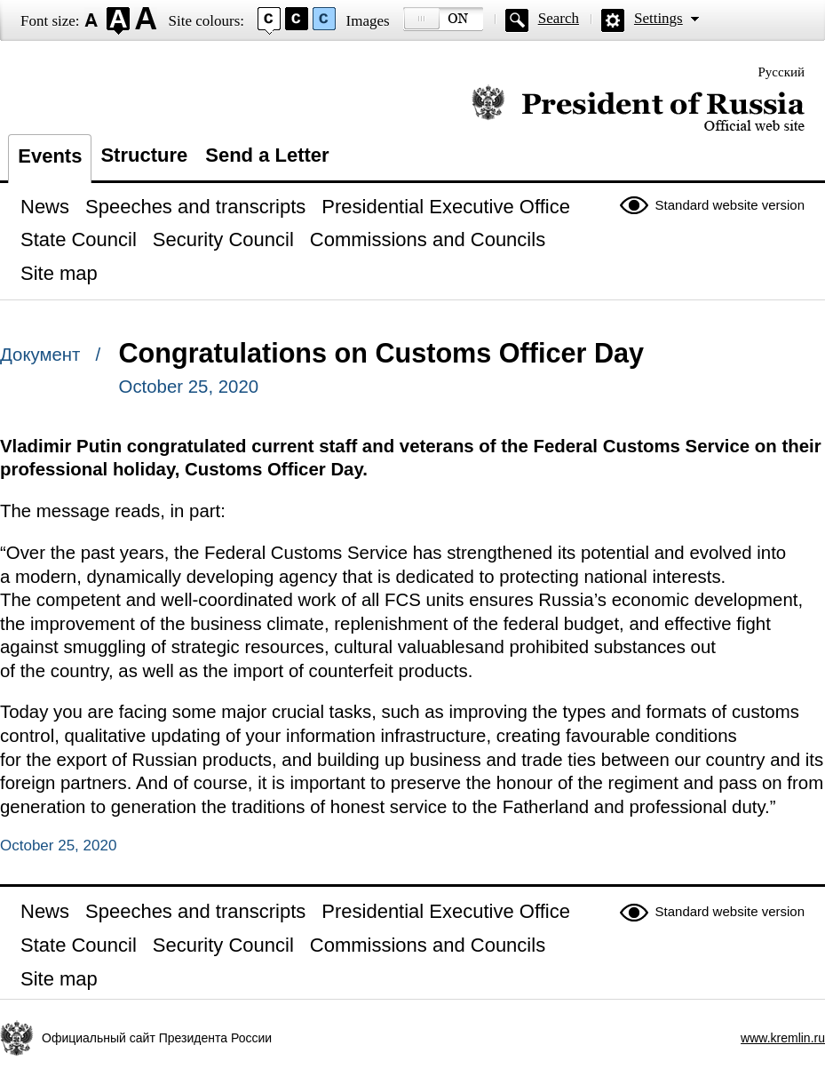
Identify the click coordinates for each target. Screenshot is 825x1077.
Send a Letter (267, 155)
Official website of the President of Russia (638, 109)
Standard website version (730, 204)
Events (50, 156)
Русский (781, 72)
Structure (143, 155)
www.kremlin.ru (783, 1038)
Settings (658, 18)
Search (558, 18)
